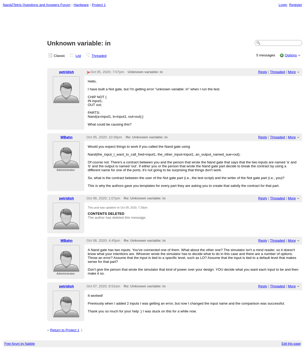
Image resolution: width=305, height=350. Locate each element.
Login (283, 5)
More (292, 72)
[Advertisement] (152, 23)
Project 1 (99, 5)
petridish (66, 72)
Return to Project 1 (64, 330)
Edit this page (291, 344)
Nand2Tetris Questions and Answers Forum (36, 5)
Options (291, 55)
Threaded (99, 56)
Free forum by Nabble (19, 344)
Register (295, 5)
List (78, 56)
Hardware (81, 5)
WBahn (67, 137)
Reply (262, 72)
